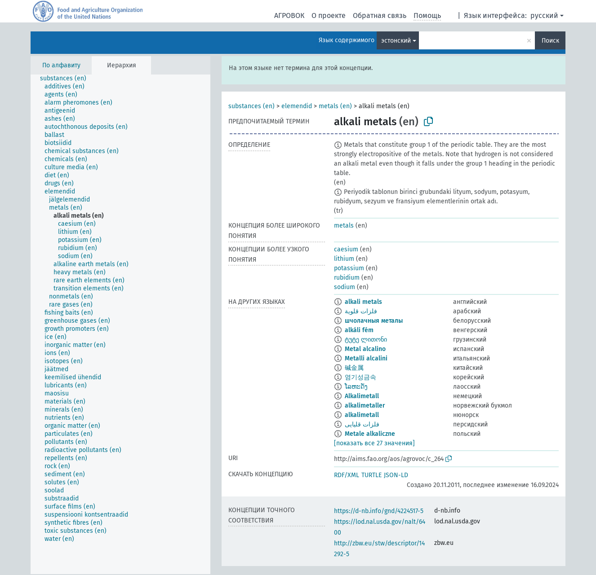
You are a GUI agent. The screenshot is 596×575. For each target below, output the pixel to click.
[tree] (120, 324)
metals (344, 225)
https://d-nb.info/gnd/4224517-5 (378, 511)
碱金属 (354, 368)
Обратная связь (379, 15)
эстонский (396, 40)
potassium (349, 268)
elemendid (296, 106)
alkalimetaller (365, 405)
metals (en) (335, 106)
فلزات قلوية (361, 311)
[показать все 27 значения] (374, 443)
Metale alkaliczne (370, 434)
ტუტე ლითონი (366, 339)
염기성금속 (360, 377)
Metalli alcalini (366, 358)
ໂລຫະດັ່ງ (356, 387)
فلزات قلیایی (362, 424)
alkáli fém (359, 330)
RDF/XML (346, 475)
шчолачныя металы (374, 321)
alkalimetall (362, 415)
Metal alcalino (365, 349)
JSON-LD (396, 475)
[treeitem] (67, 79)
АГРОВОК (289, 15)
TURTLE (371, 475)
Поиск (550, 40)
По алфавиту (61, 65)
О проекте (328, 15)
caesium (346, 249)
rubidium (347, 277)
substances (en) (251, 106)
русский (544, 15)
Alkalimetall (362, 396)
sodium (344, 287)
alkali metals (363, 302)
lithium (344, 259)
